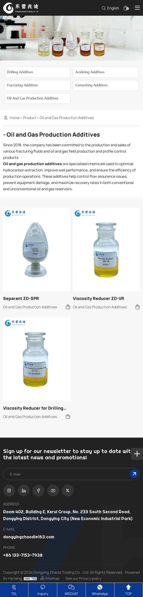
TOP (128, 589)
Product (29, 117)
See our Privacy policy (83, 578)
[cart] (124, 7)
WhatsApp (100, 589)
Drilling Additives (20, 72)
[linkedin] (24, 490)
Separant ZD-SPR (21, 298)
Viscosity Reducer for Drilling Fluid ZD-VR (33, 408)
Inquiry (42, 589)
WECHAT (71, 589)
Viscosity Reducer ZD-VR (98, 298)
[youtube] (53, 490)
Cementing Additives (91, 85)
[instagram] (9, 490)
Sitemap (50, 578)
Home (15, 117)
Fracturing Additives (22, 85)
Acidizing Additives (90, 72)
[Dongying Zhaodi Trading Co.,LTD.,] (22, 7)
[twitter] (68, 490)
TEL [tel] (14, 589)
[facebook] (38, 490)
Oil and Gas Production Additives (32, 98)
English (113, 7)
